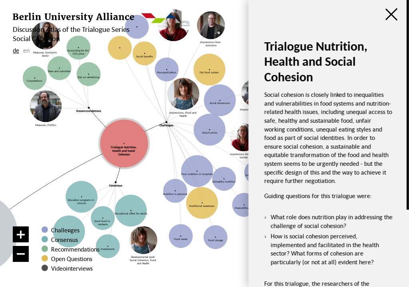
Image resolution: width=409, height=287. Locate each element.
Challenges (65, 230)
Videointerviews (72, 268)
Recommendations (75, 249)
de (16, 50)
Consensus (64, 239)
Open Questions (71, 259)
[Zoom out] (21, 254)
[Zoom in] (21, 234)
